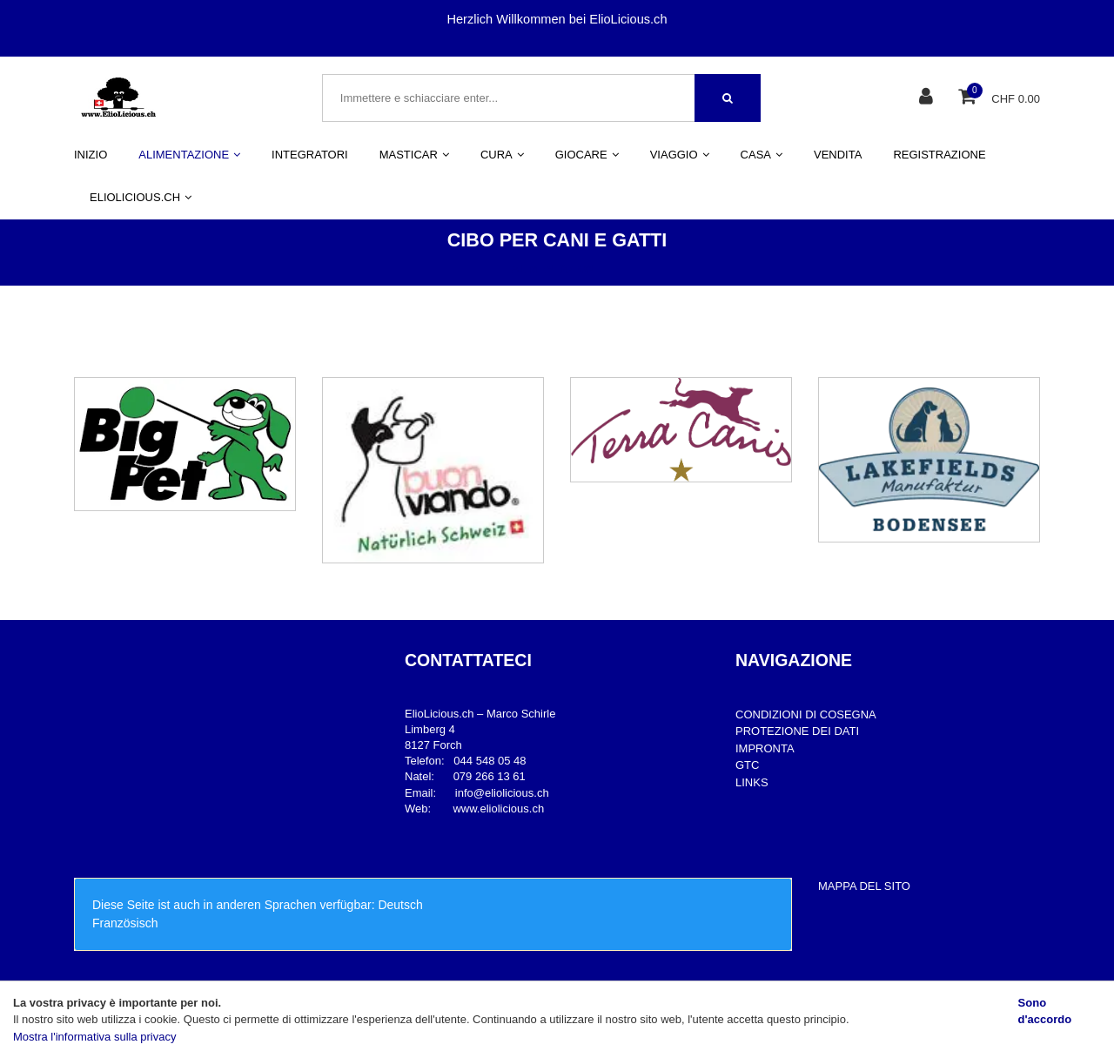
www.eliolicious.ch (498, 808)
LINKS (751, 782)
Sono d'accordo (1045, 1011)
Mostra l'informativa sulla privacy (94, 1036)
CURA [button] (502, 154)
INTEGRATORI (310, 154)
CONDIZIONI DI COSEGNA (805, 714)
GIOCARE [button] (587, 154)
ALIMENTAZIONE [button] (189, 154)
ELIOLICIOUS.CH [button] (140, 197)
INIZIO (90, 154)
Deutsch (400, 905)
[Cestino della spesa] (969, 98)
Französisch (125, 923)
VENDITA (838, 154)
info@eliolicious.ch (502, 792)
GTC (747, 765)
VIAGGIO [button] (679, 154)
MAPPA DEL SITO (864, 886)
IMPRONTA (765, 748)
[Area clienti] (928, 98)
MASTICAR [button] (414, 154)
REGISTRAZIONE (939, 154)
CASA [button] (761, 154)
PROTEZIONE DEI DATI (797, 731)
